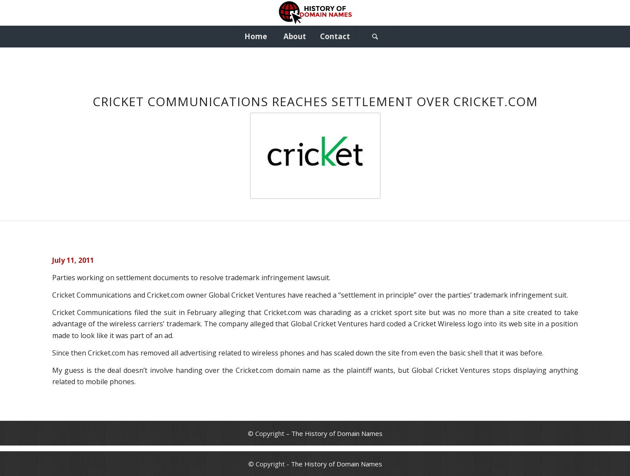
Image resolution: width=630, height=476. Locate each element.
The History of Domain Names (337, 433)
